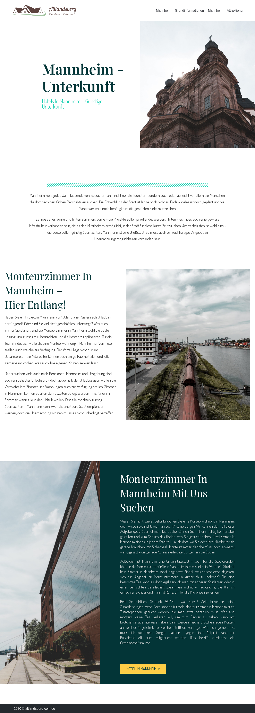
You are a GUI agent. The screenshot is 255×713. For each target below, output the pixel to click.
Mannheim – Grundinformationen (180, 10)
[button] (143, 669)
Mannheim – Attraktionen (226, 10)
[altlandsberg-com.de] (44, 10)
